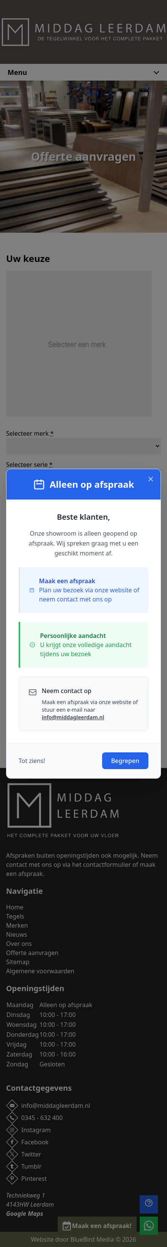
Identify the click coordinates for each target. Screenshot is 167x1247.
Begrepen (125, 761)
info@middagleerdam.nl (73, 717)
